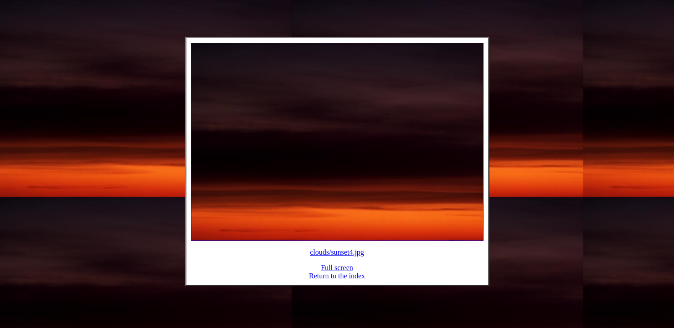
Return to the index (337, 281)
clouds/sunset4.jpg (337, 257)
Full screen (337, 273)
